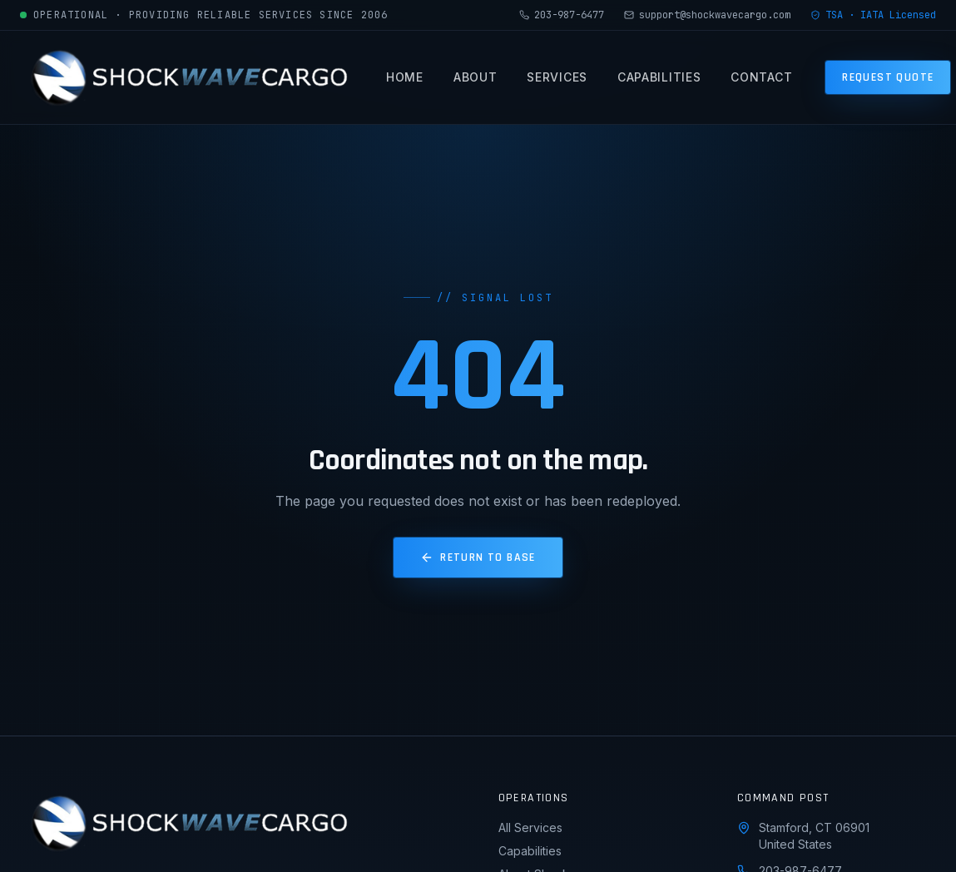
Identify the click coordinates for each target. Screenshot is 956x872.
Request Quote (888, 77)
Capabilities (659, 81)
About (475, 81)
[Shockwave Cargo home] (186, 77)
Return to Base (478, 557)
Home (405, 81)
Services (557, 81)
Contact (761, 81)
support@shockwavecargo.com (707, 15)
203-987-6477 (561, 15)
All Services (530, 827)
